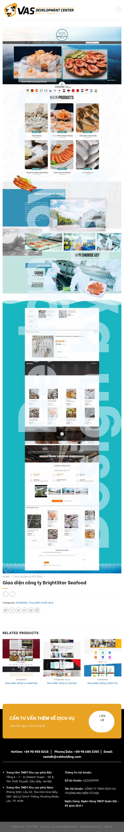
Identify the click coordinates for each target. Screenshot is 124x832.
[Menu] (118, 10)
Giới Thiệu (32, 826)
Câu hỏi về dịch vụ (91, 826)
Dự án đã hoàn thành (64, 826)
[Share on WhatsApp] (6, 610)
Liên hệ (108, 826)
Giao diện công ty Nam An (102, 683)
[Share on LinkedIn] (37, 610)
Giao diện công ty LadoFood (21, 683)
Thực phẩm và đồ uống (27, 576)
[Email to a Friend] (24, 610)
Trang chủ (18, 826)
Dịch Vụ (45, 826)
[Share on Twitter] (18, 610)
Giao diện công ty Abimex (62, 683)
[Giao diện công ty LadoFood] (21, 657)
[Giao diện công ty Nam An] (102, 657)
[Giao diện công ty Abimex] (62, 657)
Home (6, 576)
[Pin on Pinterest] (31, 610)
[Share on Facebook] (12, 610)
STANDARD (21, 602)
